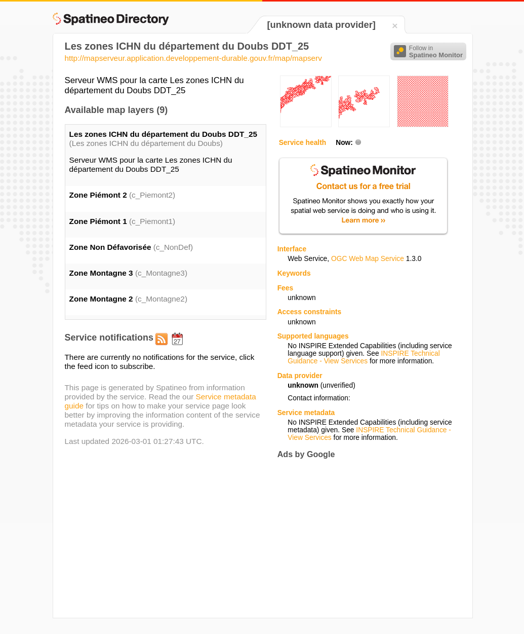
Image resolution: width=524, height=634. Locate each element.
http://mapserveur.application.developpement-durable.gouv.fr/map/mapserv (193, 58)
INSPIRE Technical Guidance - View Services (363, 357)
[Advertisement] (362, 538)
